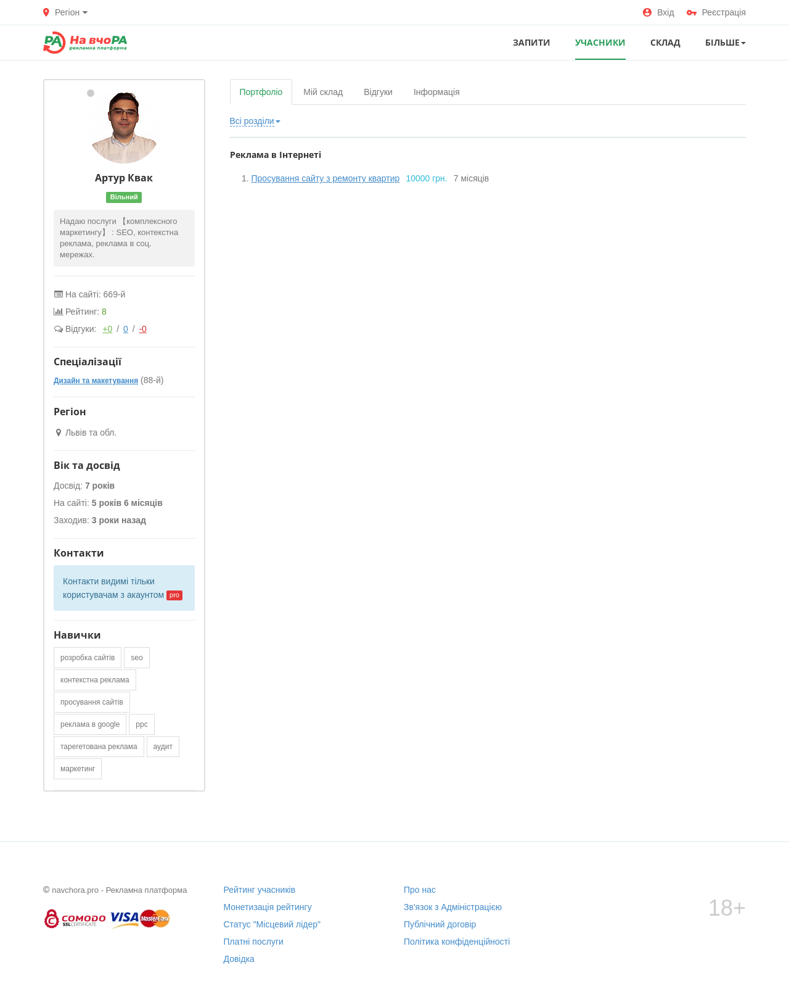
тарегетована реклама (98, 746)
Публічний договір (440, 924)
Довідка (239, 959)
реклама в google (90, 724)
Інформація (437, 92)
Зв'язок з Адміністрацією (453, 907)
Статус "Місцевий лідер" (272, 924)
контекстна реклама (94, 680)
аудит (163, 746)
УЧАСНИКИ (600, 42)
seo (136, 657)
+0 (107, 329)
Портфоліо (261, 92)
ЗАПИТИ (531, 42)
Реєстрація (716, 12)
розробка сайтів (87, 657)
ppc (141, 724)
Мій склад (323, 92)
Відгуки (378, 92)
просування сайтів (91, 702)
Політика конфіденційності (457, 942)
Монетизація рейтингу (268, 907)
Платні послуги (254, 942)
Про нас (420, 890)
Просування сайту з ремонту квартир (325, 178)
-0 (142, 329)
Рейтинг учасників (260, 890)
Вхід (658, 12)
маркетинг (77, 768)
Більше (725, 42)
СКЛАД (665, 42)
